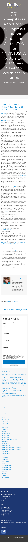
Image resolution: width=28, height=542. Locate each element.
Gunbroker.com (5, 429)
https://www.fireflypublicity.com (11, 250)
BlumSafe (4, 410)
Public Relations (5, 461)
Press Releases (21, 82)
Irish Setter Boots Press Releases (9, 439)
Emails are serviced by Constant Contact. (10, 358)
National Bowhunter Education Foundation (11, 447)
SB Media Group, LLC (20, 537)
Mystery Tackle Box (6, 445)
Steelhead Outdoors (6, 467)
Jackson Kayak (5, 441)
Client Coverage (5, 417)
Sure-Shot (4, 473)
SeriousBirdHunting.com (7, 465)
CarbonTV (15, 82)
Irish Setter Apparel (6, 433)
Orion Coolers (5, 457)
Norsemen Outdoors (6, 453)
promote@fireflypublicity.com (8, 494)
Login (14, 540)
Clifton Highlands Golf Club (8, 419)
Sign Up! (14, 362)
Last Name (6, 340)
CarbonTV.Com (4, 120)
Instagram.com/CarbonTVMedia (10, 243)
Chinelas (3, 415)
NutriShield (4, 455)
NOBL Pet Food (5, 451)
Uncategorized (5, 475)
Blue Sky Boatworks (6, 408)
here (6, 182)
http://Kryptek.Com (7, 229)
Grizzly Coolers (5, 425)
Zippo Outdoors (5, 477)
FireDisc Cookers (5, 421)
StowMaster (4, 471)
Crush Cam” (6, 211)
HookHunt (4, 431)
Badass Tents (5, 406)
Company (5, 347)
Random (3, 463)
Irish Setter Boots (5, 435)
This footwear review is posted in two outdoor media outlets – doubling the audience (14, 387)
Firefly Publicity (5, 423)
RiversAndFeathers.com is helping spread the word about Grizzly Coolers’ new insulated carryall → (15, 310)
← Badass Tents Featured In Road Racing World (12, 307)
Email (4, 326)
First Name (6, 333)
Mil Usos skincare (5, 443)
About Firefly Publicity (6, 404)
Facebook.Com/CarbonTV (20, 242)
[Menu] (14, 12)
